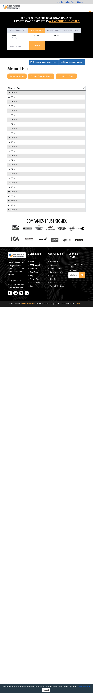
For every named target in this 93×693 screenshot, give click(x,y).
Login (60, 2)
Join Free (69, 2)
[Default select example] (20, 38)
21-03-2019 (12, 253)
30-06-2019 (12, 95)
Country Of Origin (66, 76)
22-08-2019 (12, 202)
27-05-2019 (12, 148)
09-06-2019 (12, 524)
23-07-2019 (12, 173)
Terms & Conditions (83, 686)
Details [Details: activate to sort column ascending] (79, 91)
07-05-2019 (12, 537)
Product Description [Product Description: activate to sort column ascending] (29, 91)
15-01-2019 (12, 416)
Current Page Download (44, 62)
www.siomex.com (16, 674)
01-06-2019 (12, 588)
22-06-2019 (12, 217)
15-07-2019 (12, 320)
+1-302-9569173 (16, 667)
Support (80, 2)
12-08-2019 (12, 493)
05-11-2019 (12, 563)
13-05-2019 (12, 462)
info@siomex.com (17, 671)
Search (37, 45)
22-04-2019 (12, 227)
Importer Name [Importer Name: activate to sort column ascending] (62, 91)
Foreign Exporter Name (41, 76)
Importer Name (17, 76)
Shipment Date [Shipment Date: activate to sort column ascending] (12, 89)
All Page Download (72, 62)
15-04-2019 (12, 387)
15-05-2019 (12, 346)
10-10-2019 (12, 509)
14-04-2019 (12, 426)
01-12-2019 (12, 578)
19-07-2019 (12, 284)
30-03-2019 (12, 124)
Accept (46, 690)
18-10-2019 (12, 296)
